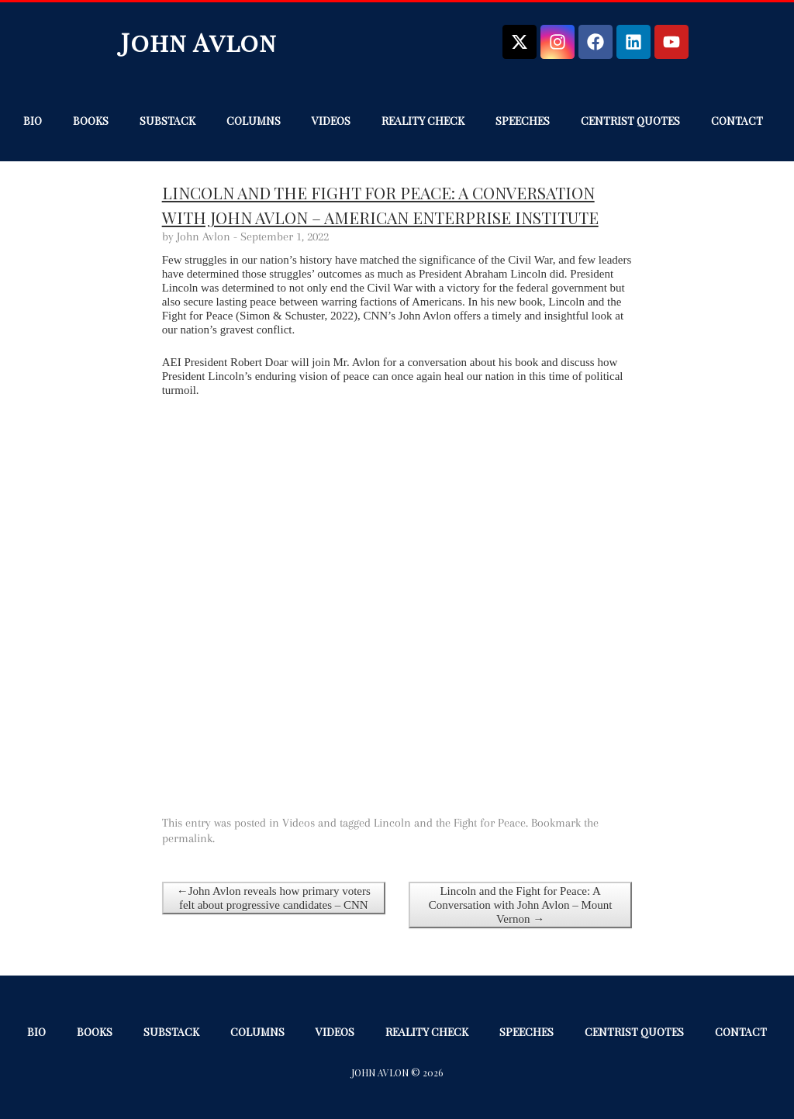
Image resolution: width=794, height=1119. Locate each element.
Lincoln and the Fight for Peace (450, 823)
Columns (253, 120)
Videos (331, 120)
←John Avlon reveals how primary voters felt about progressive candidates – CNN (274, 898)
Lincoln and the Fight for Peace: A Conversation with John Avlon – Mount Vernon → (521, 905)
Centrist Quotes (630, 120)
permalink (187, 838)
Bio (32, 120)
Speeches (522, 120)
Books (91, 120)
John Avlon (199, 41)
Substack (167, 120)
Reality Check (422, 120)
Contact (737, 120)
